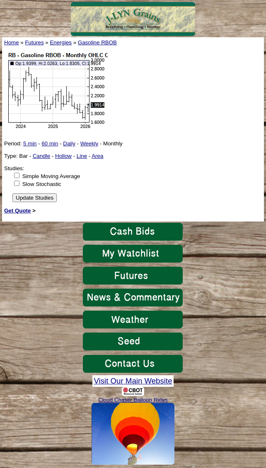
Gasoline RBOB (97, 42)
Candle (41, 156)
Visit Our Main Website (133, 380)
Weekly (89, 143)
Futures (34, 42)
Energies (61, 42)
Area (97, 156)
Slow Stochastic (41, 184)
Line (82, 156)
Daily (69, 143)
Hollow (63, 156)
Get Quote (17, 210)
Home (11, 42)
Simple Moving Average (51, 176)
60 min (49, 143)
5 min (30, 143)
